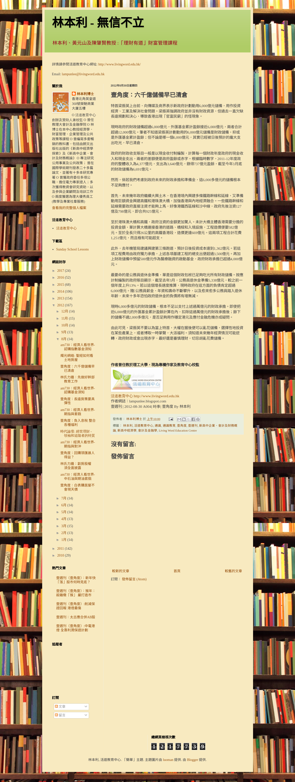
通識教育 (169, 425)
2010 (61, 555)
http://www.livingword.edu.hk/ (119, 64)
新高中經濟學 (127, 430)
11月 (65, 318)
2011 (61, 548)
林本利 (128, 425)
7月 (64, 498)
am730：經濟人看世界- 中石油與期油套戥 (77, 477)
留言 (60, 715)
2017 (61, 271)
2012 (61, 305)
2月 (64, 533)
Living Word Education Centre (178, 430)
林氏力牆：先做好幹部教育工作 (77, 379)
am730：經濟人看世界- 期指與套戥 (77, 412)
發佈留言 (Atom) (134, 579)
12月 (65, 311)
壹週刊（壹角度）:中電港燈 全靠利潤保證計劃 (75, 628)
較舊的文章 (233, 571)
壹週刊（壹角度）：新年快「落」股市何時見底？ (76, 580)
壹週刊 (193, 425)
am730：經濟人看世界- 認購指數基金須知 (77, 347)
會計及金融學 (147, 430)
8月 (64, 339)
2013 (61, 298)
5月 (64, 512)
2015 (61, 284)
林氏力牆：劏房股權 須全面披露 (77, 466)
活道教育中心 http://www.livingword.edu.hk (145, 396)
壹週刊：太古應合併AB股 (75, 617)
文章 (60, 706)
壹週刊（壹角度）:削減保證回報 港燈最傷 (75, 606)
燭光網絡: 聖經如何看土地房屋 (76, 358)
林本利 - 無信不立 (98, 22)
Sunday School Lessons (72, 249)
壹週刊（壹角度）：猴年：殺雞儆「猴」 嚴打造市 (76, 593)
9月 (64, 332)
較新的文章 (120, 571)
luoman (168, 760)
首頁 (177, 571)
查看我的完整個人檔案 (69, 208)
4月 (64, 519)
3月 (64, 526)
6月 (64, 505)
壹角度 (182, 425)
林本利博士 (85, 94)
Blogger (192, 760)
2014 (61, 291)
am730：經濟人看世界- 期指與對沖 (77, 444)
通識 (158, 425)
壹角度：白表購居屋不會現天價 (77, 487)
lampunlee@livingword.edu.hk (83, 74)
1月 (64, 540)
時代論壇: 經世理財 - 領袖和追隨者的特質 (77, 433)
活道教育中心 (143, 425)
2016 (61, 277)
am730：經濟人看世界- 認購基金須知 (77, 390)
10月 (65, 325)
